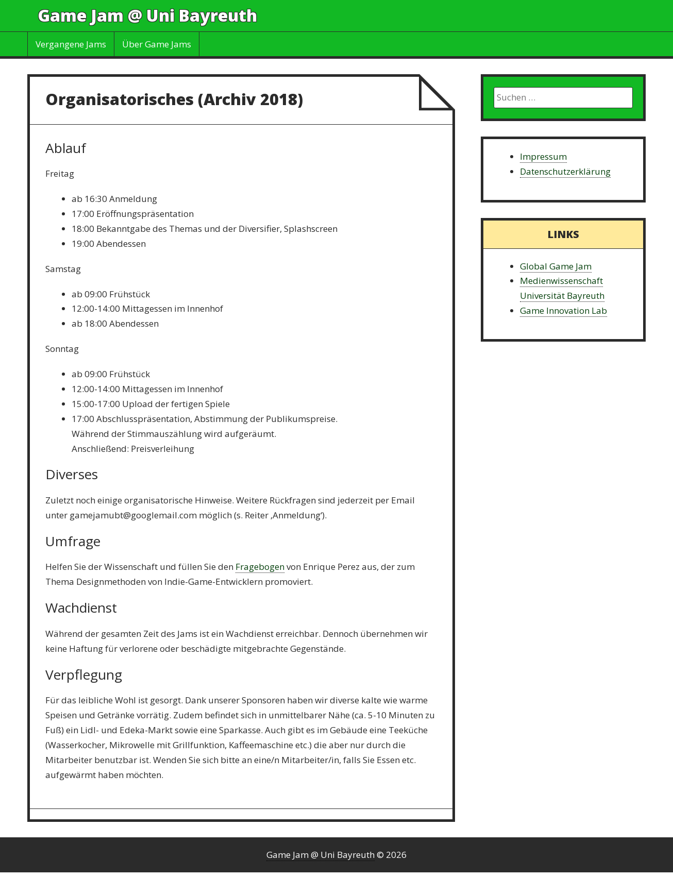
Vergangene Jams (71, 44)
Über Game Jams (156, 44)
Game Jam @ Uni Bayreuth (147, 15)
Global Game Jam (556, 266)
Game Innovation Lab (563, 310)
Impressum (543, 156)
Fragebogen (259, 566)
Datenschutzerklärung (565, 171)
